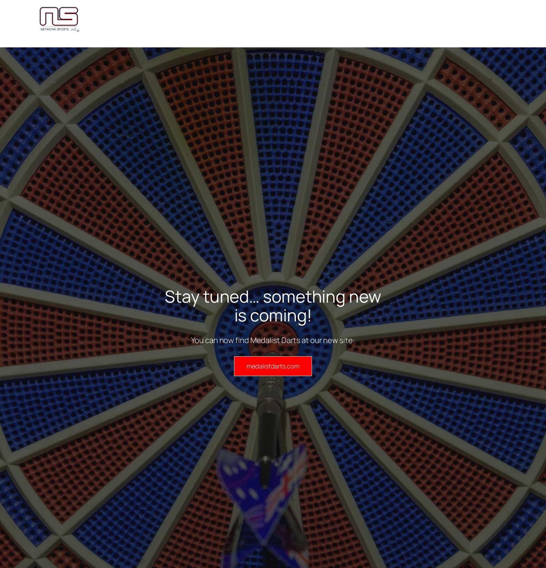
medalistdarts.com (273, 366)
